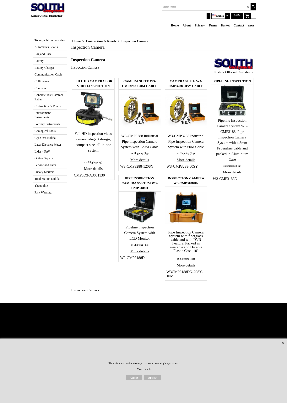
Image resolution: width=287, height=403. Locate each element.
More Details (144, 369)
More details (93, 169)
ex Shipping (90, 162)
